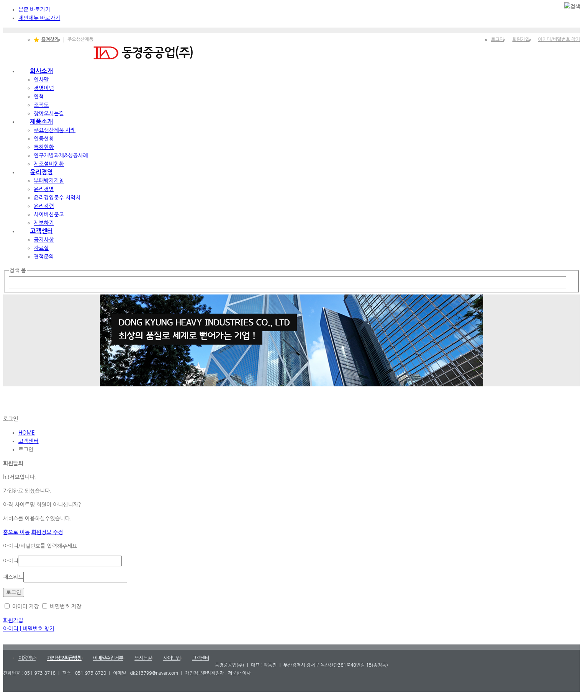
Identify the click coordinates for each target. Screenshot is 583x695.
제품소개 (41, 121)
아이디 (10, 561)
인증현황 (44, 138)
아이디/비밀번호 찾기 (559, 39)
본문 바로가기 (34, 9)
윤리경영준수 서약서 (57, 197)
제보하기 (44, 223)
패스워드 (13, 577)
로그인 (497, 39)
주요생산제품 (80, 39)
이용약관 (27, 658)
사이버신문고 (49, 214)
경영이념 (44, 88)
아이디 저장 (22, 606)
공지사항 (44, 239)
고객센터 (41, 231)
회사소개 (41, 71)
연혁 (39, 96)
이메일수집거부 (108, 658)
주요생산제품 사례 (54, 130)
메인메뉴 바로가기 (39, 18)
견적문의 (44, 256)
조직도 (41, 105)
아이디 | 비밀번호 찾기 (28, 628)
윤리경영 (41, 172)
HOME (26, 432)
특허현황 (44, 147)
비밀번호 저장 (62, 606)
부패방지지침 (49, 180)
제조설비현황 (49, 164)
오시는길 (143, 658)
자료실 (41, 248)
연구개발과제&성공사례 (61, 155)
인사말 (41, 79)
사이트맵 (171, 658)
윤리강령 (44, 206)
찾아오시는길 (49, 113)
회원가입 (520, 39)
